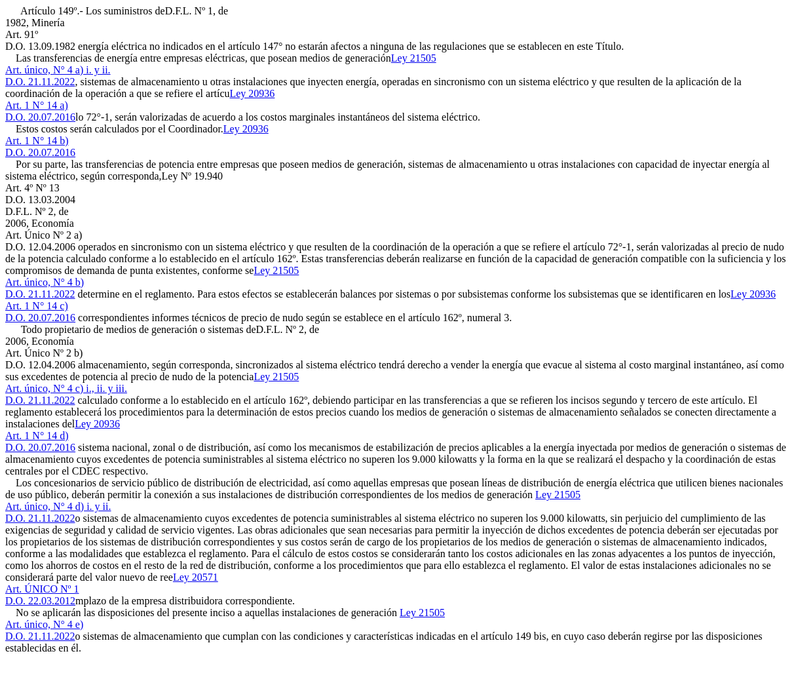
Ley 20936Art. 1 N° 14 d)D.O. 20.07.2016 (62, 435)
